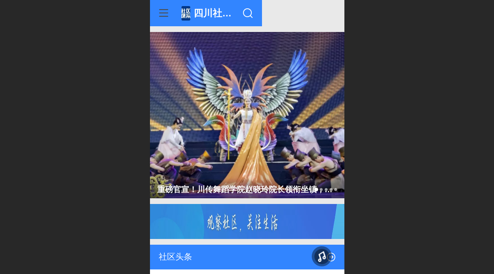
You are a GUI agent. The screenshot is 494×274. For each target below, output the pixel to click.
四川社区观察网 (258, 13)
